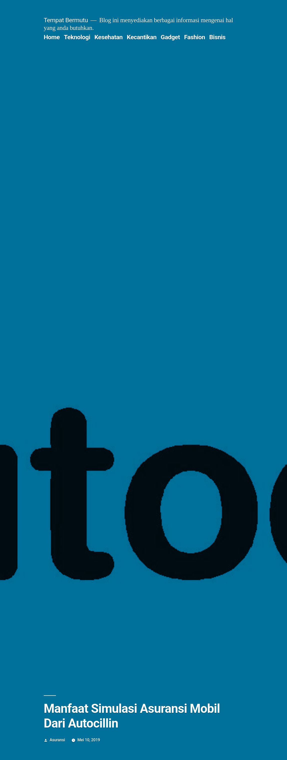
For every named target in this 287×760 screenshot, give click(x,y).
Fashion (194, 37)
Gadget (170, 37)
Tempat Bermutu (66, 20)
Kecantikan (142, 37)
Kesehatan (108, 37)
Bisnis (217, 37)
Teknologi (77, 37)
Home (52, 37)
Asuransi (57, 740)
